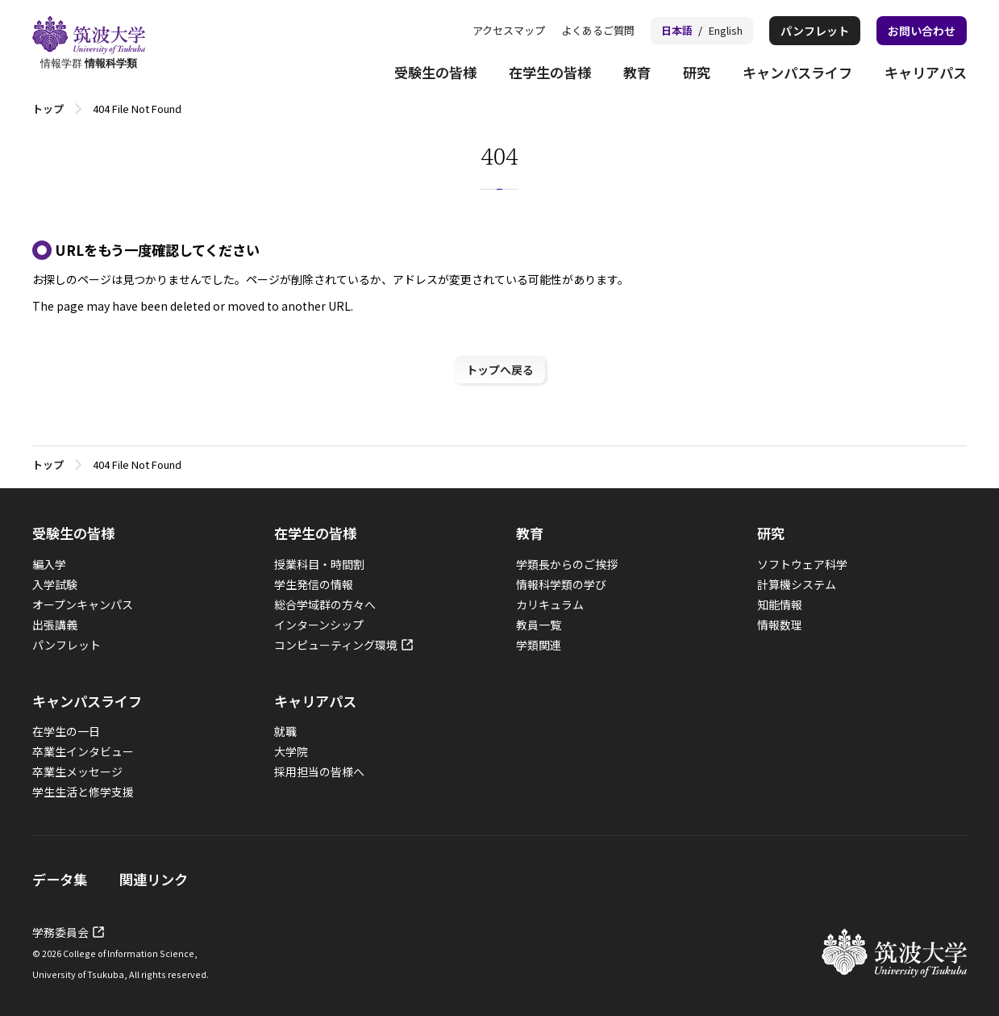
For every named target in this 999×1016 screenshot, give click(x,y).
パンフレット (814, 31)
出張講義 (54, 625)
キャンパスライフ (797, 72)
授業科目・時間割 (319, 564)
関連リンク (153, 879)
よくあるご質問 (598, 30)
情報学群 (88, 43)
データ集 (59, 879)
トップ (48, 108)
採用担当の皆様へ (319, 771)
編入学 (49, 564)
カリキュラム (550, 604)
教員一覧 (538, 625)
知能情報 (779, 604)
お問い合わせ (921, 31)
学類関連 (538, 645)
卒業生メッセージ (77, 771)
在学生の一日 (66, 731)
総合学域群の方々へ (325, 604)
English (726, 30)
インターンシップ (319, 625)
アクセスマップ (508, 30)
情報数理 (779, 625)
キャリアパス (926, 72)
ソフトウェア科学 (802, 564)
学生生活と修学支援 (83, 792)
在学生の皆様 (550, 72)
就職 (285, 731)
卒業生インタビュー (83, 751)
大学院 (291, 751)
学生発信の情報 (313, 584)
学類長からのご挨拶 (567, 564)
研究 (696, 72)
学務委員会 (60, 932)
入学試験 (54, 584)
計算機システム (796, 584)
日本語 (677, 30)
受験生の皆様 (435, 72)
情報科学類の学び (561, 584)
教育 (637, 72)
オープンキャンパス (82, 604)
